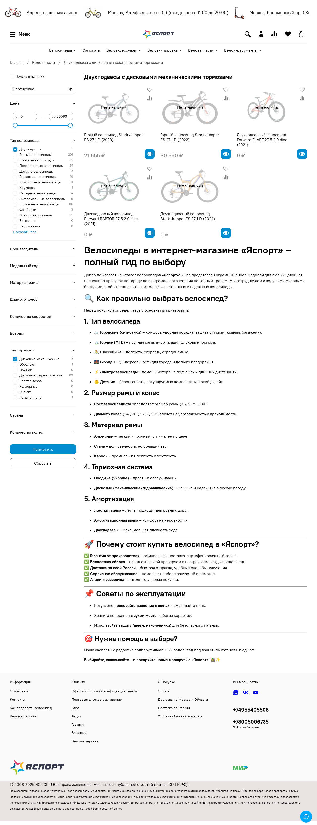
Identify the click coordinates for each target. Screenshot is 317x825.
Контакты (17, 699)
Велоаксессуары (123, 50)
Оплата (163, 691)
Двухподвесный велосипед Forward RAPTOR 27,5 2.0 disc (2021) (111, 218)
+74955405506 (251, 709)
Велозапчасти (203, 50)
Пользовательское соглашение (97, 699)
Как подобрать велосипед (31, 708)
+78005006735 (251, 721)
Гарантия (78, 724)
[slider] (15, 125)
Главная (17, 62)
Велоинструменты (243, 50)
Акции (76, 716)
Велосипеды (63, 50)
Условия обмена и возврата (180, 716)
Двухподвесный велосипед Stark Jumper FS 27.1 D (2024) (187, 216)
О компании (19, 691)
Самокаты (91, 50)
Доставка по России (174, 708)
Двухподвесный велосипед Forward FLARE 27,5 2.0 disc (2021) (262, 139)
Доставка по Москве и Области (183, 699)
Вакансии (79, 732)
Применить (43, 449)
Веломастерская (23, 716)
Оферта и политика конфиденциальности (105, 691)
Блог (75, 708)
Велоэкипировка (164, 50)
